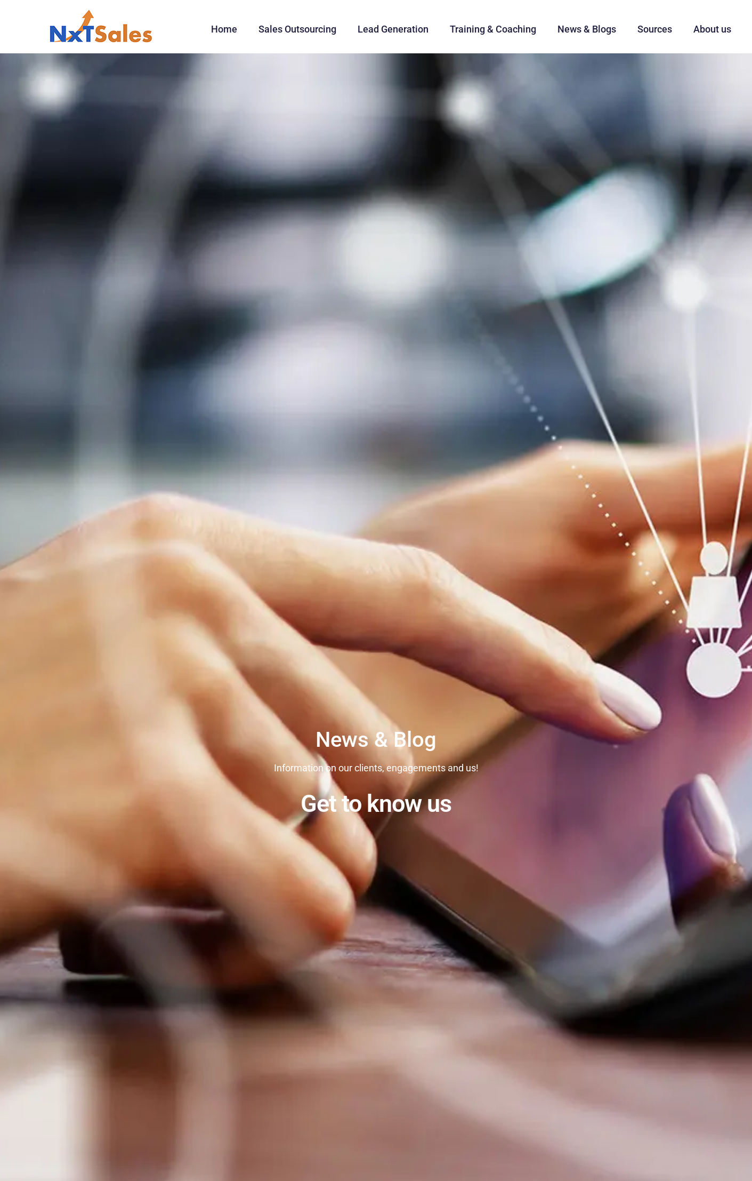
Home (224, 29)
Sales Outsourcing (297, 29)
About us (712, 29)
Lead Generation (393, 29)
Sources (654, 29)
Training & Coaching (493, 29)
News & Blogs (586, 29)
